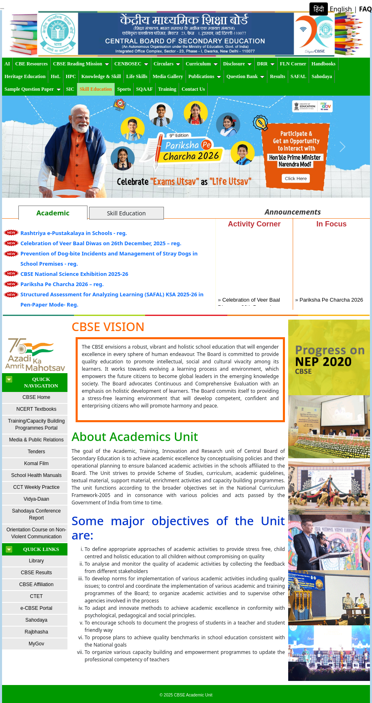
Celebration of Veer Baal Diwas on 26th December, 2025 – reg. (101, 243)
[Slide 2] (179, 186)
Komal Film (36, 463)
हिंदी (319, 8)
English (341, 8)
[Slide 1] (164, 186)
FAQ (365, 8)
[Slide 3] (193, 186)
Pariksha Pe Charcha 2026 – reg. (62, 284)
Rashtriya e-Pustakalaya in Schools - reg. (73, 233)
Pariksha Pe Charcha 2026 (331, 301)
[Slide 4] (208, 186)
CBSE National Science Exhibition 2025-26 (74, 274)
